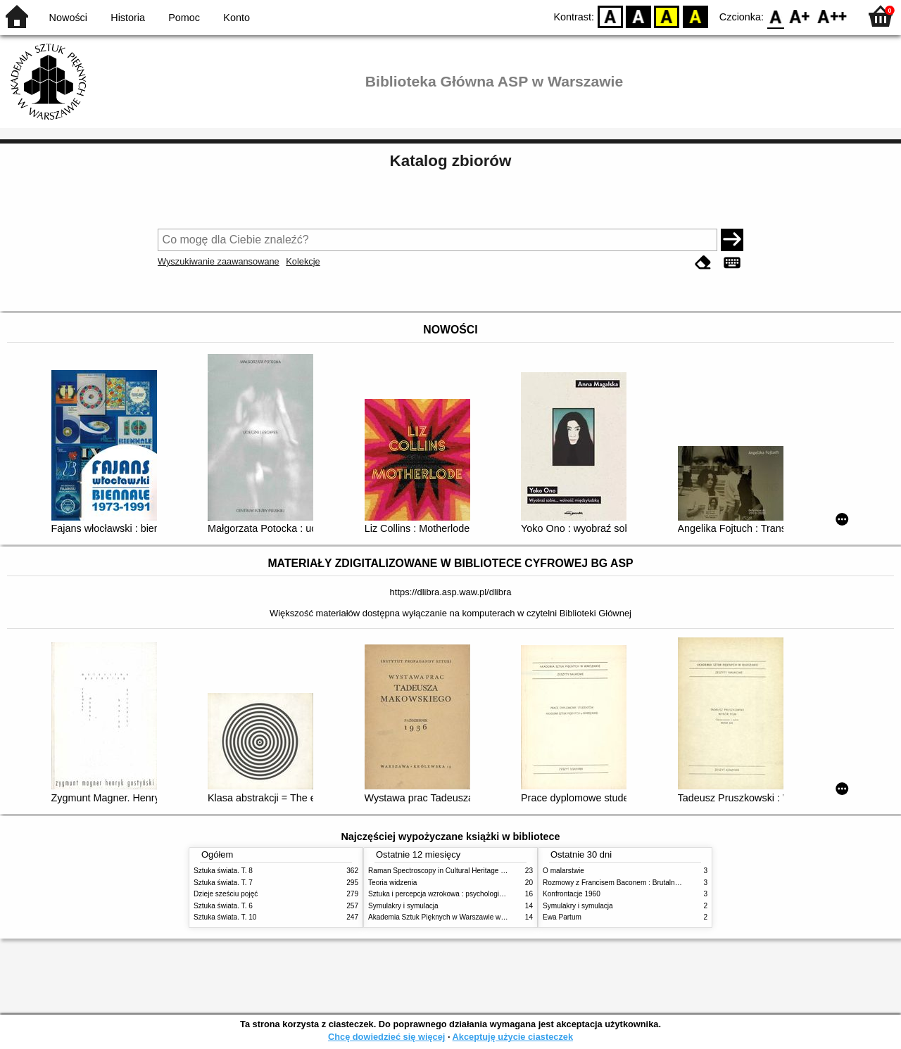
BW (638, 16)
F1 (800, 16)
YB (667, 16)
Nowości (68, 17)
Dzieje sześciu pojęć (226, 894)
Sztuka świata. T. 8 (223, 871)
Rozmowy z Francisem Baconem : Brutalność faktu (623, 882)
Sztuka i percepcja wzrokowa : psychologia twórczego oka (459, 894)
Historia (128, 17)
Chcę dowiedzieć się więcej (386, 1036)
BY (695, 16)
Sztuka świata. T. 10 (225, 917)
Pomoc (184, 17)
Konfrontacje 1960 (571, 894)
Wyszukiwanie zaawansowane (218, 261)
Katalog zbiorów (451, 161)
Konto (236, 17)
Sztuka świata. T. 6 (223, 906)
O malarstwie (563, 871)
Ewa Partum (562, 917)
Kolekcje (303, 261)
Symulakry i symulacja (403, 906)
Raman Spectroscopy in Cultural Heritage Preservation (454, 871)
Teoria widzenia (392, 882)
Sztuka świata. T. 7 (223, 882)
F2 (832, 16)
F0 (775, 16)
